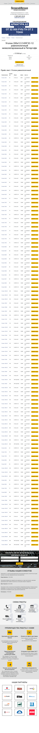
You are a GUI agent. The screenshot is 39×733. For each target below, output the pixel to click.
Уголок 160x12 (5, 391)
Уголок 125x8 (4, 335)
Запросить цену (19, 62)
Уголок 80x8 (4, 254)
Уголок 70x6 (4, 206)
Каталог (10, 3)
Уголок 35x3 (4, 109)
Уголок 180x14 (5, 524)
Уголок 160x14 (5, 395)
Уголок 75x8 (4, 234)
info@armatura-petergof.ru (19, 17)
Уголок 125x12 (5, 331)
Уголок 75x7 (4, 230)
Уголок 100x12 (5, 299)
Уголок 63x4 (4, 178)
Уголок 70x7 (4, 210)
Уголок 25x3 (4, 77)
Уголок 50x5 (4, 158)
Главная (5, 3)
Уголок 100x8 (4, 307)
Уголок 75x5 (4, 222)
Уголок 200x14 (5, 427)
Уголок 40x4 (4, 130)
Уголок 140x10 (5, 363)
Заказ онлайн (17, 3)
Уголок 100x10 (5, 291)
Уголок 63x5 (4, 182)
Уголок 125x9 (4, 339)
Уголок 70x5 (4, 198)
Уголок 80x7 (4, 250)
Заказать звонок (19, 1)
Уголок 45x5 (4, 150)
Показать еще (20, 595)
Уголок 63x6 (4, 186)
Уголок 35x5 (4, 122)
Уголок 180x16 (5, 528)
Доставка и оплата (25, 3)
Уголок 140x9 (4, 371)
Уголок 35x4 (4, 114)
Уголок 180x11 (5, 407)
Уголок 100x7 (4, 303)
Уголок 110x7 (4, 319)
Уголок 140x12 (5, 367)
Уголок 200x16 (5, 431)
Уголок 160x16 (5, 399)
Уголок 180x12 (5, 411)
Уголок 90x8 (4, 270)
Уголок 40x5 (4, 134)
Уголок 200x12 (5, 423)
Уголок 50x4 (4, 154)
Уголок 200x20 (5, 435)
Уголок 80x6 (4, 246)
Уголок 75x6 (4, 226)
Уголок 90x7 (4, 266)
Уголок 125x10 (5, 327)
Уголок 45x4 (4, 142)
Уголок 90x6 (4, 262)
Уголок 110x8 (4, 323)
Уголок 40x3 (4, 126)
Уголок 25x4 (4, 85)
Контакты (33, 3)
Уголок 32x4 (4, 101)
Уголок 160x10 (5, 387)
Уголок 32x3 (4, 93)
